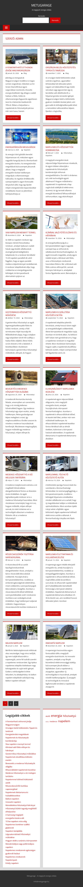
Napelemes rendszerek (15, 857)
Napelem (27, 150)
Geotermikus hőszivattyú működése (19, 313)
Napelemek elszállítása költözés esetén (58, 313)
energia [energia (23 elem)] (56, 715)
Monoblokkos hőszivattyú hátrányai (20, 805)
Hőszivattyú (68, 153)
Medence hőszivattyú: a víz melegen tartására (20, 476)
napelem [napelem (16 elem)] (64, 721)
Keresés (41, 16)
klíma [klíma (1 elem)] (47, 721)
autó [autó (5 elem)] (48, 716)
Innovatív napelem (56, 643)
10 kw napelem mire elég (16, 821)
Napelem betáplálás (14, 831)
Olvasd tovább (12, 118)
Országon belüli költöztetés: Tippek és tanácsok (61, 69)
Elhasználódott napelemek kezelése (61, 390)
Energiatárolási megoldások (21, 147)
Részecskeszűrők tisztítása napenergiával (20, 556)
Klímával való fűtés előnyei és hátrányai (61, 234)
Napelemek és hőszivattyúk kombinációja (60, 148)
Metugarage (41, 5)
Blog (25, 73)
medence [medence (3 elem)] (53, 721)
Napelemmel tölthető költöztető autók (57, 476)
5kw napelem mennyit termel (21, 232)
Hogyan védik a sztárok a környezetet (21, 840)
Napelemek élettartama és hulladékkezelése (60, 556)
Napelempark (11, 860)
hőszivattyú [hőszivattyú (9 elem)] (69, 716)
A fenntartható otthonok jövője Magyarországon (20, 69)
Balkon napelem (14, 643)
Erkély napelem (12, 863)
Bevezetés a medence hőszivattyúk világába (18, 390)
